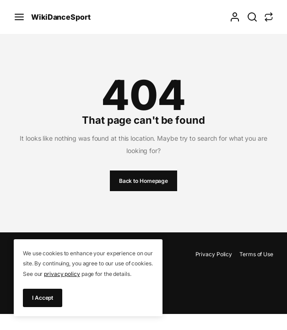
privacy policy (62, 273)
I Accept (42, 297)
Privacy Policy (214, 254)
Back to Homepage (143, 180)
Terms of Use (256, 254)
